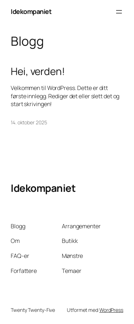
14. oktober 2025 (29, 122)
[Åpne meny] (119, 12)
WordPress (111, 309)
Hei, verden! (38, 71)
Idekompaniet (31, 11)
